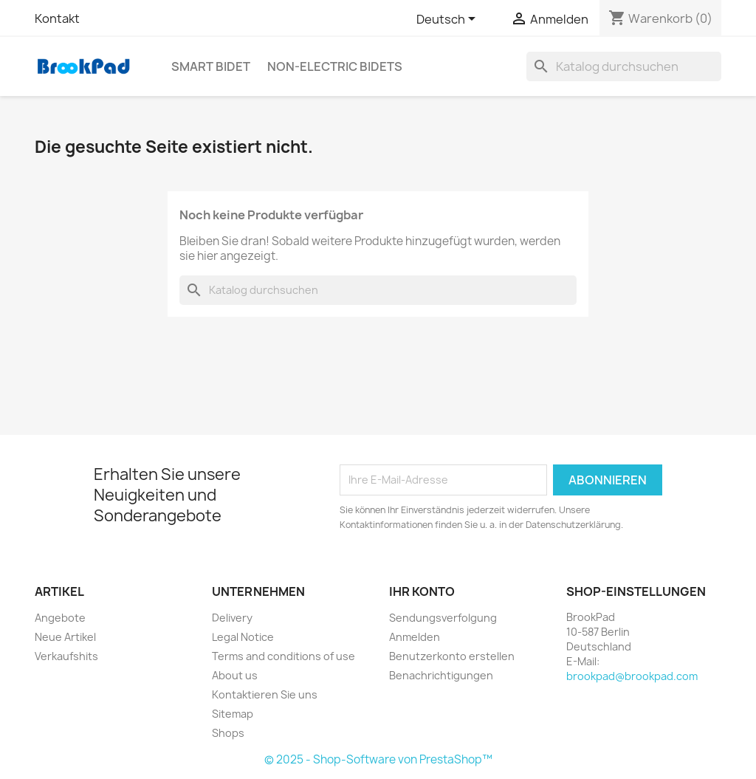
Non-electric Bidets (334, 66)
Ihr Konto (422, 591)
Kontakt (57, 18)
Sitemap (232, 714)
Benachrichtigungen (441, 675)
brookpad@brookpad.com (632, 676)
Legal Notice (243, 637)
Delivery (232, 618)
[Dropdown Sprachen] (448, 20)
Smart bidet (210, 66)
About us (235, 675)
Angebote (60, 618)
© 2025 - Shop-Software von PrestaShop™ (378, 759)
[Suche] (623, 66)
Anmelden (414, 637)
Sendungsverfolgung (443, 618)
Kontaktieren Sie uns (264, 694)
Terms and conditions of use (283, 656)
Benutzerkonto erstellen (452, 656)
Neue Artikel (65, 637)
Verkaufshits (66, 656)
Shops (228, 733)
